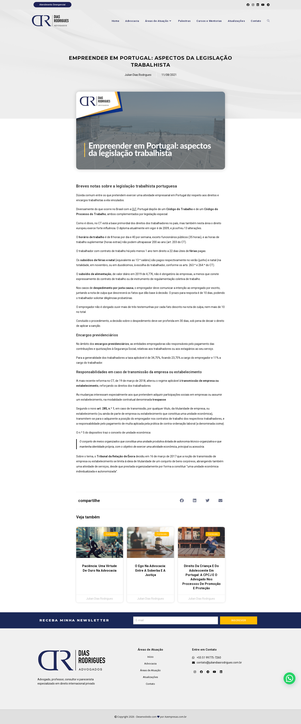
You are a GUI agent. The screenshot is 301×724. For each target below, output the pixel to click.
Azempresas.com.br (176, 716)
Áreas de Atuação (150, 670)
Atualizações (150, 677)
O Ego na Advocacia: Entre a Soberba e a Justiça (150, 570)
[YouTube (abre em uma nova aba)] (263, 5)
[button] (181, 500)
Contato (150, 683)
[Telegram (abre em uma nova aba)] (268, 5)
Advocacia (150, 663)
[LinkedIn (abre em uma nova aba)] (257, 5)
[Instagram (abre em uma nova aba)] (253, 5)
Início (150, 656)
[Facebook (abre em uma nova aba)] (248, 5)
